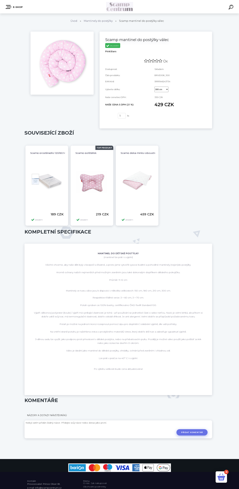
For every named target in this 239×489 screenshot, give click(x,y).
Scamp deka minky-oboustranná (141, 153)
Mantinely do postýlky (98, 20)
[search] (231, 7)
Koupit (109, 116)
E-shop (14, 7)
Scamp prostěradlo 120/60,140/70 (50, 153)
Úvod (73, 20)
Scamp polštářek (86, 153)
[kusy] (122, 116)
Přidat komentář (192, 432)
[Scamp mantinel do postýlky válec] (62, 32)
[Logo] (119, 7)
